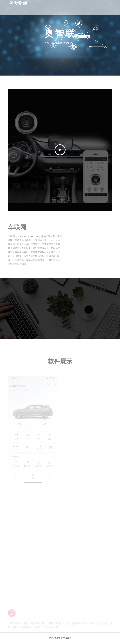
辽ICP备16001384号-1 (60, 638)
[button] (60, 72)
